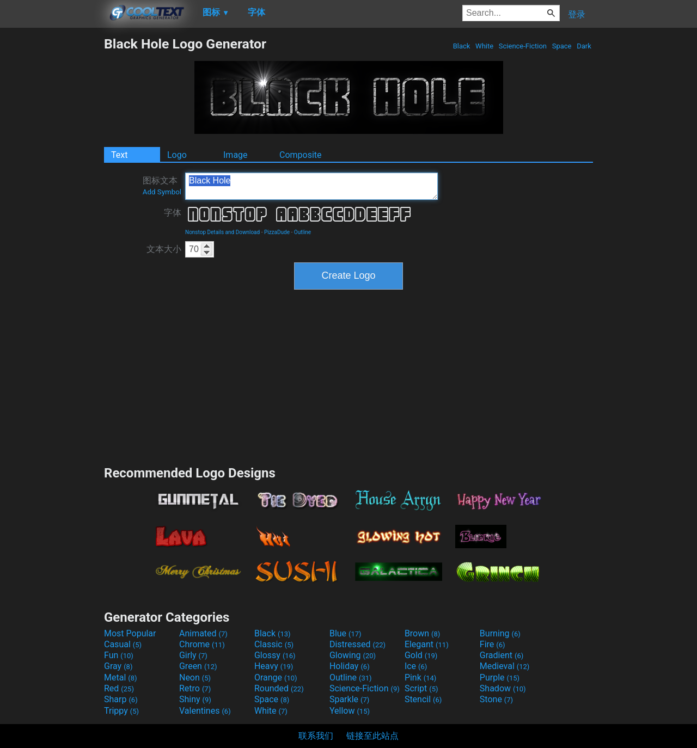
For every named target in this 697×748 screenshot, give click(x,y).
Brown (422, 633)
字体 (172, 212)
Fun (118, 655)
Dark (584, 46)
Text (119, 155)
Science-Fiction (523, 46)
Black (461, 46)
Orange (275, 677)
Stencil (423, 699)
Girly (193, 655)
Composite (300, 155)
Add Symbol (162, 192)
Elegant (427, 644)
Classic (274, 644)
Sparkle (349, 699)
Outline (302, 232)
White (484, 46)
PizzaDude (277, 232)
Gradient (501, 655)
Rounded (279, 688)
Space (561, 46)
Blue (345, 633)
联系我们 (315, 736)
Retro (195, 688)
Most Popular (130, 633)
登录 (576, 14)
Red (119, 688)
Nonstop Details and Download (222, 232)
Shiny (195, 699)
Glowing (352, 655)
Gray (118, 666)
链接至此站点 (372, 736)
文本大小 (163, 249)
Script (421, 688)
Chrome (202, 644)
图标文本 (162, 185)
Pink (421, 677)
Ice (416, 666)
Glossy (275, 655)
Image (235, 155)
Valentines (205, 711)
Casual (123, 644)
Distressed (357, 644)
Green (198, 666)
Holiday (349, 666)
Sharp (121, 699)
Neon (195, 677)
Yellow (349, 711)
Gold (421, 655)
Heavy (273, 666)
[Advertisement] (51, 199)
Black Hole (311, 186)
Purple (499, 677)
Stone (496, 699)
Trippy (121, 711)
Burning (500, 633)
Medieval (505, 666)
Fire (492, 644)
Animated (203, 633)
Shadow (503, 688)
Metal (120, 677)
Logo (177, 155)
